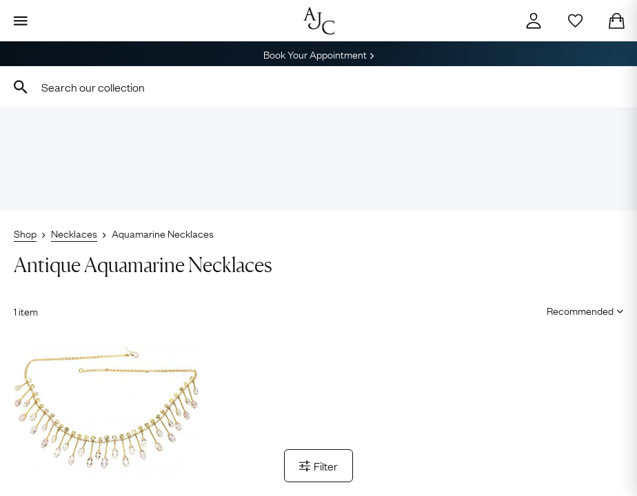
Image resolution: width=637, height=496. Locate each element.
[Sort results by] (580, 310)
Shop (25, 232)
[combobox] (318, 86)
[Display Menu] (20, 20)
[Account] (533, 20)
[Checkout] (616, 20)
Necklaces (74, 232)
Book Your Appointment (318, 53)
